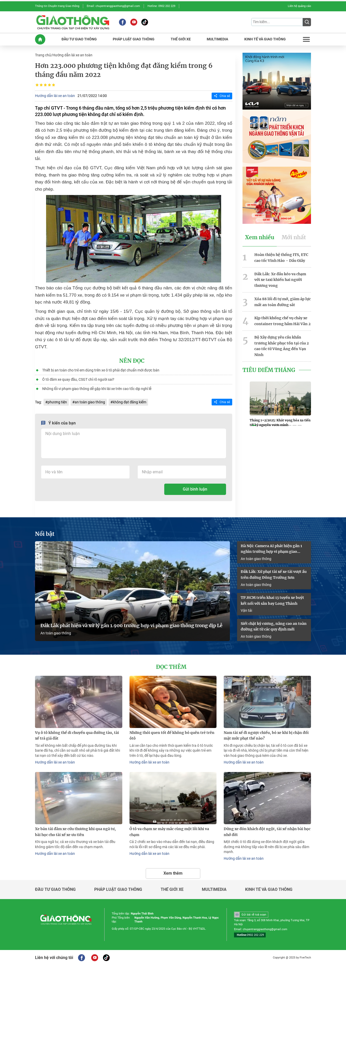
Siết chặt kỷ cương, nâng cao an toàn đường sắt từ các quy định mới (274, 626)
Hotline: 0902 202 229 (161, 6)
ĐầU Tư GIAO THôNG (79, 39)
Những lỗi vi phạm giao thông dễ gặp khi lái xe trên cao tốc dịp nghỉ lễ (96, 389)
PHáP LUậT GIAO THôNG (133, 39)
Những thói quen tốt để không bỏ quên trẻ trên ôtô (171, 735)
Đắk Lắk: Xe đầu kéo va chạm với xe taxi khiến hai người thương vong (280, 280)
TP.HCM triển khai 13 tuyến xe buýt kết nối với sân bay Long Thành (272, 600)
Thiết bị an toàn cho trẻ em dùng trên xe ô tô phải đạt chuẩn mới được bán (100, 370)
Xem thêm (173, 873)
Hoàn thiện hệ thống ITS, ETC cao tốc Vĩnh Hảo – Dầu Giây (281, 257)
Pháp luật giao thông (118, 889)
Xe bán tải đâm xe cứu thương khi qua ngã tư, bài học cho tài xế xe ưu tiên (75, 832)
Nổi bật (45, 534)
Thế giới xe (172, 889)
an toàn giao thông (90, 402)
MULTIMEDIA (217, 39)
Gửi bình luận (195, 489)
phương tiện (57, 402)
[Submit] (307, 22)
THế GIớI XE (181, 39)
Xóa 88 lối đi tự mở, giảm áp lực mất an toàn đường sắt (282, 302)
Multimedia (214, 889)
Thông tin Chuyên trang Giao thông (57, 6)
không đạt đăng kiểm (129, 402)
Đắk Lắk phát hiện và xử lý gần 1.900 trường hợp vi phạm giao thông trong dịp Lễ (131, 625)
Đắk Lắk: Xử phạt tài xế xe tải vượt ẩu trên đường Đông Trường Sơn (274, 574)
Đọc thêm (171, 667)
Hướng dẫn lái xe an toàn (72, 55)
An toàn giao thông (55, 633)
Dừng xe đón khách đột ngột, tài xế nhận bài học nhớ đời (267, 832)
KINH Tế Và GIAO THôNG (265, 39)
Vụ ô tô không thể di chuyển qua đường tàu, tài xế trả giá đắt (77, 735)
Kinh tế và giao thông (268, 889)
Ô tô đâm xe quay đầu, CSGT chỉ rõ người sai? (78, 379)
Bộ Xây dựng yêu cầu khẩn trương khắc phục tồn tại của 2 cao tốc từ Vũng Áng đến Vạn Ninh (281, 346)
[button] (254, 425)
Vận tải (246, 610)
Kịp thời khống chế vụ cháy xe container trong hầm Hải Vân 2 (282, 321)
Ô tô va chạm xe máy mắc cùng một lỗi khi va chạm (169, 832)
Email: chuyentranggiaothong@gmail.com (113, 6)
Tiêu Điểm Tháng (269, 370)
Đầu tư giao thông (55, 889)
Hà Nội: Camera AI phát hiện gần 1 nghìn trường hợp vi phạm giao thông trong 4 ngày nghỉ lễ (271, 549)
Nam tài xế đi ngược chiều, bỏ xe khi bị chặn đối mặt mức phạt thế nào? (266, 735)
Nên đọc (131, 361)
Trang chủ (43, 55)
